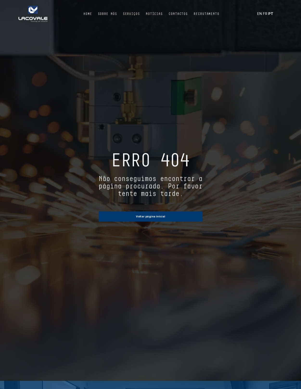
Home (87, 14)
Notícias (154, 14)
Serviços (131, 14)
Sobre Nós (107, 14)
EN (259, 13)
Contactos (178, 14)
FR (265, 13)
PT (270, 13)
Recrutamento (206, 14)
